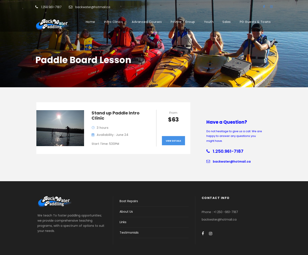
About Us (126, 211)
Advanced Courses (147, 22)
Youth (209, 22)
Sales (226, 22)
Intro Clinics (113, 22)
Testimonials (129, 232)
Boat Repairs (129, 201)
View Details (173, 140)
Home (90, 22)
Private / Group (183, 22)
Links (123, 222)
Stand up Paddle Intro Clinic (115, 115)
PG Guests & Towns (255, 22)
